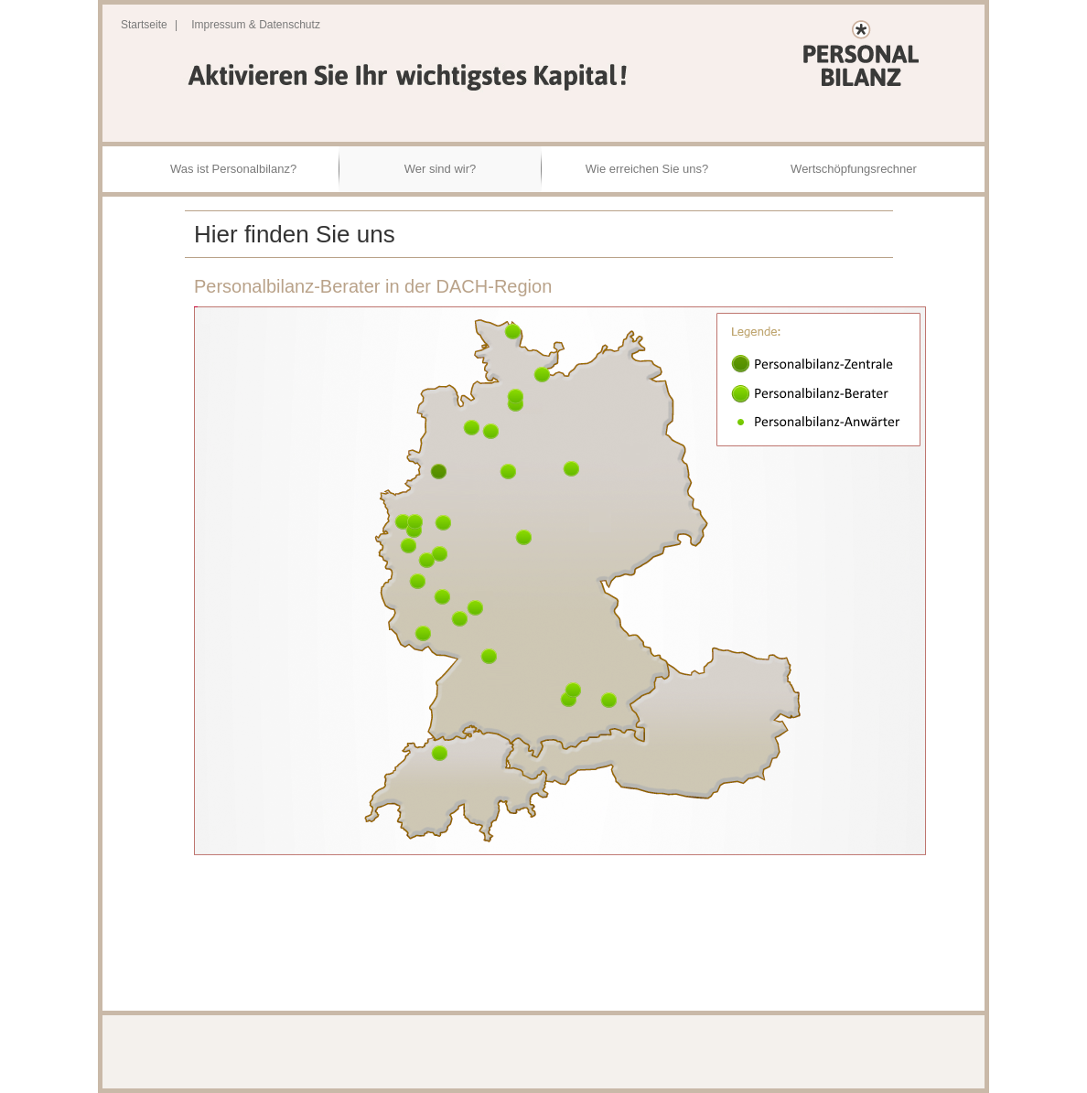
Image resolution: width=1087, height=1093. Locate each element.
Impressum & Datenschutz (255, 24)
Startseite (144, 24)
